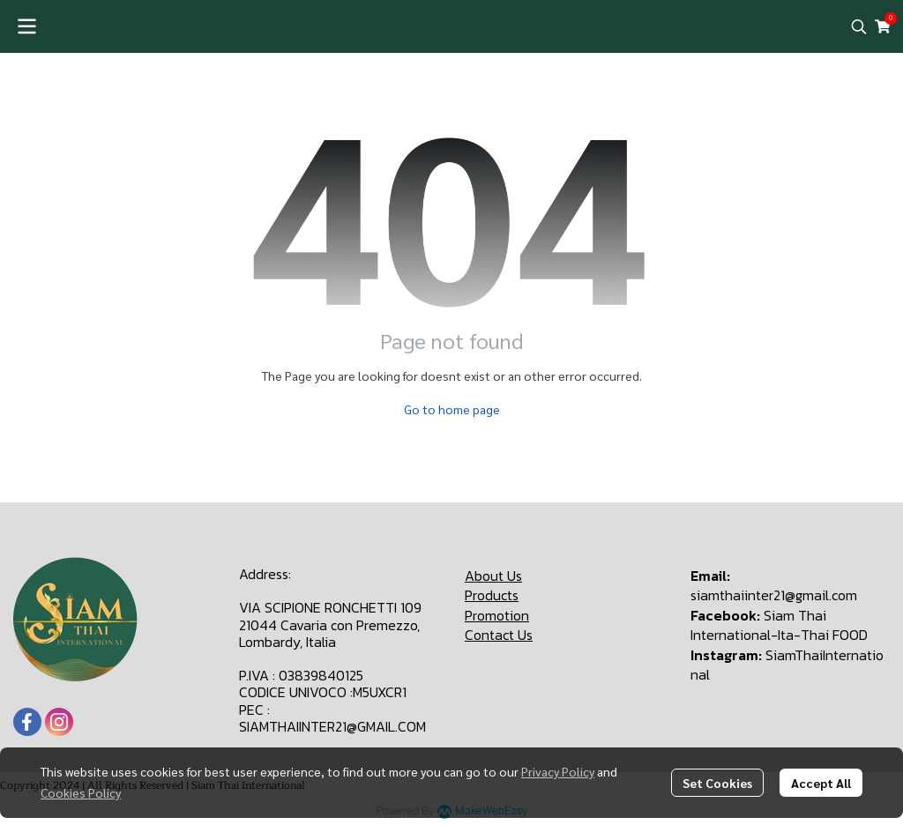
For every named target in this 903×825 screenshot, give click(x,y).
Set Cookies (717, 783)
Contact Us (499, 634)
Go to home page (452, 409)
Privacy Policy (557, 771)
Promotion (497, 615)
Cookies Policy (81, 792)
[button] (859, 26)
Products (492, 595)
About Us (493, 575)
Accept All (821, 783)
